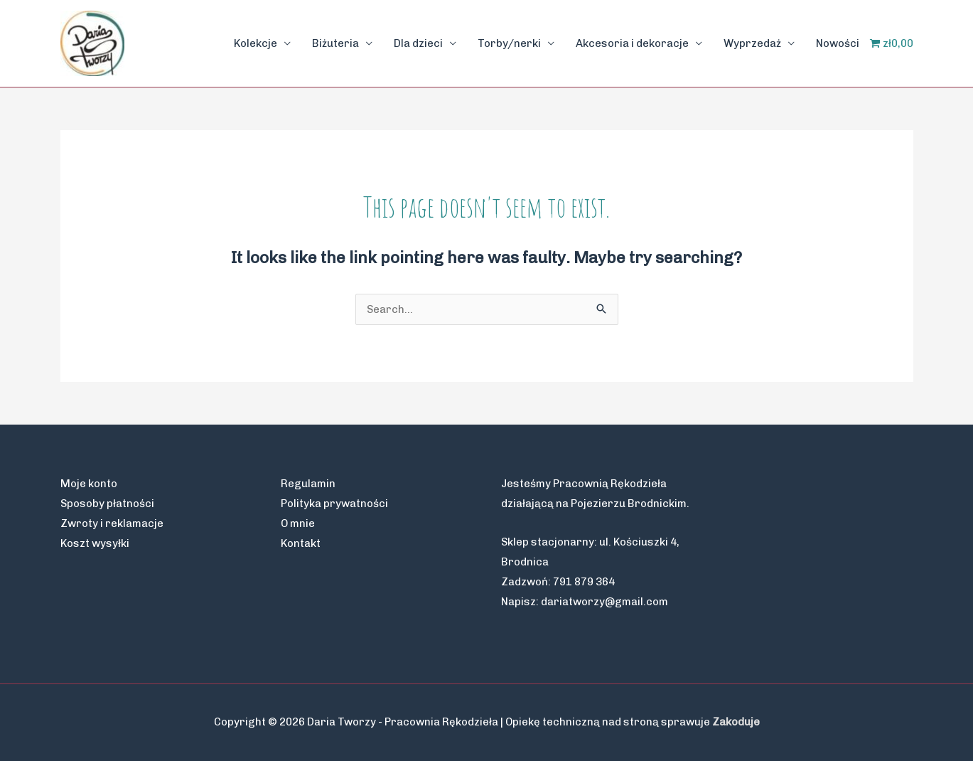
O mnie (298, 523)
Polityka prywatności (334, 503)
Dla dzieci (418, 43)
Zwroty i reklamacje (111, 523)
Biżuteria (335, 43)
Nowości (837, 43)
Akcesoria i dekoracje (632, 43)
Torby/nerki (509, 43)
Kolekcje (255, 43)
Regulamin (308, 483)
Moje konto (88, 483)
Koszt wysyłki (94, 543)
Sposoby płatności (107, 503)
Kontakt (301, 543)
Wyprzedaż (752, 43)
